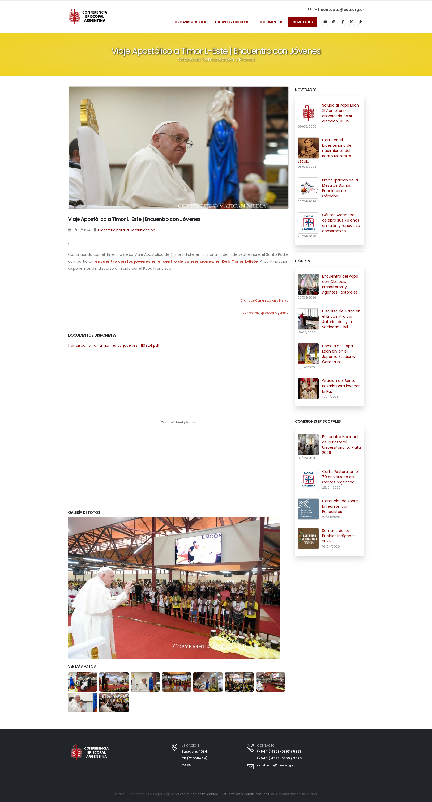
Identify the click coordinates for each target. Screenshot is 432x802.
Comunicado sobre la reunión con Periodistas (340, 506)
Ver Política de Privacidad (198, 794)
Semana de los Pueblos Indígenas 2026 (339, 536)
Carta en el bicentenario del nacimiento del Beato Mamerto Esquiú (325, 150)
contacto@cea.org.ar (342, 9)
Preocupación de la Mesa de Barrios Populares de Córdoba (340, 188)
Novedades (302, 21)
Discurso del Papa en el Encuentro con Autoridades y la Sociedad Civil (341, 319)
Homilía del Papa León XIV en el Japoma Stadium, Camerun (338, 353)
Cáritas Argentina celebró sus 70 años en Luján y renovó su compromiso (341, 223)
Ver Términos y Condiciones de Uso (248, 794)
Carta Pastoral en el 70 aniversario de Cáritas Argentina (340, 477)
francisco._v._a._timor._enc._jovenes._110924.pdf (114, 345)
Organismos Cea (190, 21)
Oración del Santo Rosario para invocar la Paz (341, 386)
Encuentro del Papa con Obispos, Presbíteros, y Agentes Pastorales (340, 284)
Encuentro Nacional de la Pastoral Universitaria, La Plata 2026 (341, 444)
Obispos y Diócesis (232, 21)
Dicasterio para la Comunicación (126, 230)
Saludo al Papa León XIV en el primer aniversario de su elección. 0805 (340, 113)
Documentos (270, 21)
